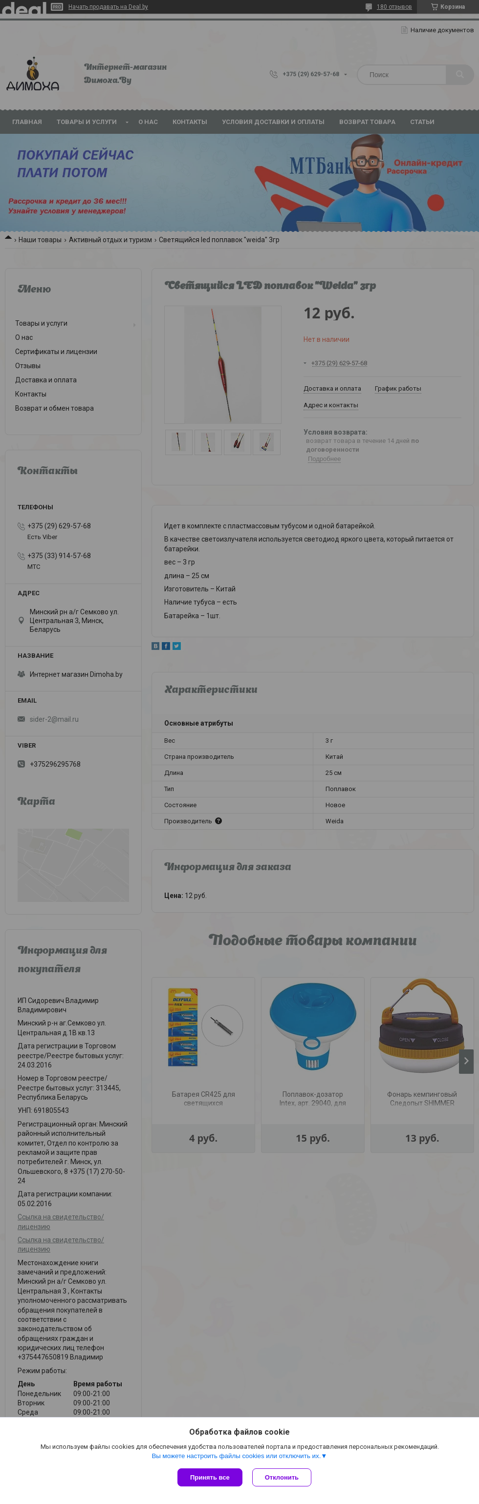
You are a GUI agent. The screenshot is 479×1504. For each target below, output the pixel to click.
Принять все (210, 1477)
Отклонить (282, 1477)
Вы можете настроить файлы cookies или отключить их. (236, 1456)
